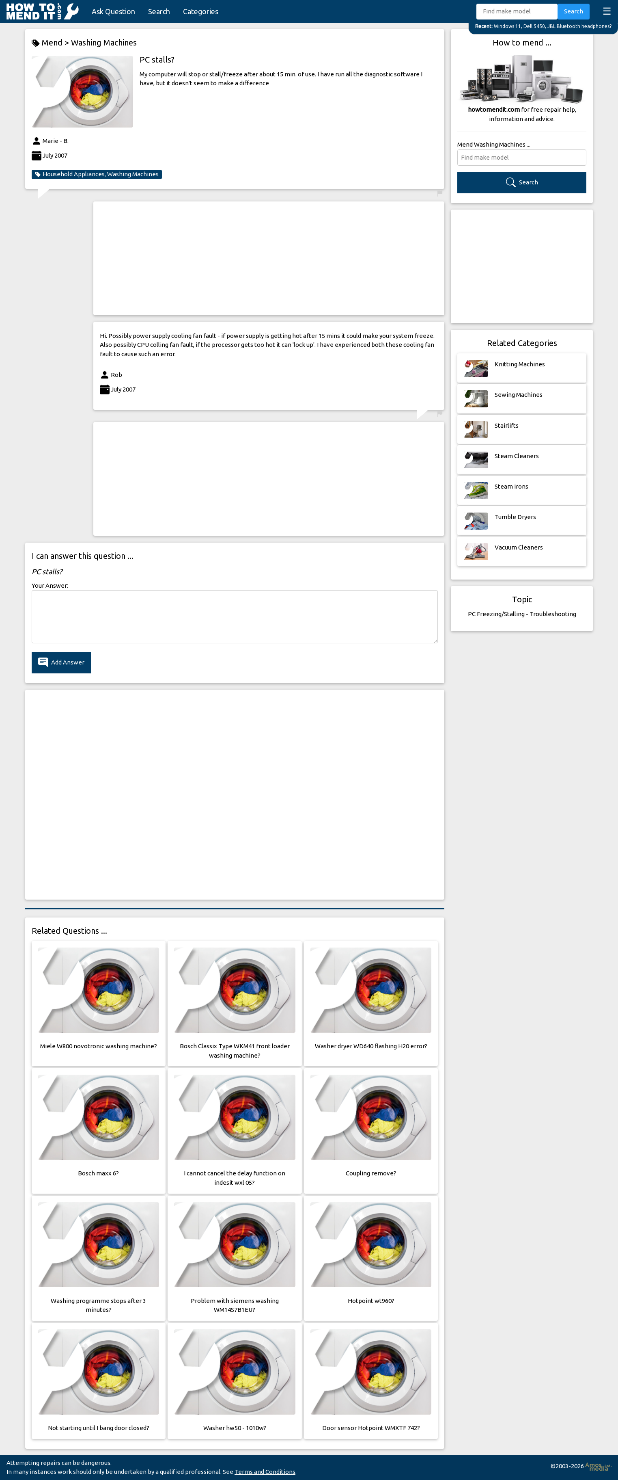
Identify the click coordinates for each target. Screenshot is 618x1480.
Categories (200, 11)
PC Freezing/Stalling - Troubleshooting (522, 613)
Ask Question (113, 11)
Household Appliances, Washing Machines (97, 174)
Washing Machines (104, 42)
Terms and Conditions (265, 1471)
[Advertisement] (268, 258)
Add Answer (61, 662)
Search (159, 11)
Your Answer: (50, 585)
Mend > (51, 43)
